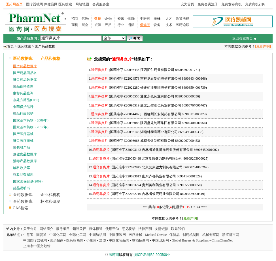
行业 (120, 25)
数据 (97, 19)
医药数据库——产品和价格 (36, 58)
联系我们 (178, 229)
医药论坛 (182, 25)
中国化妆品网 (119, 240)
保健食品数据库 (25, 154)
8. (98, 132)
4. (98, 96)
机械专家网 (210, 235)
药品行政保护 (23, 114)
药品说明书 (21, 188)
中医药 (145, 19)
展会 (85, 25)
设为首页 (187, 4)
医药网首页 (14, 4)
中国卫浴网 (161, 240)
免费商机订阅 (255, 4)
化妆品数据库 (23, 175)
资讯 (120, 19)
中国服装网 (117, 235)
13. (99, 176)
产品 (108, 25)
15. (99, 194)
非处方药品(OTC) (26, 100)
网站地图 (82, 4)
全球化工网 (77, 235)
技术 (168, 25)
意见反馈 (128, 229)
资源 (97, 25)
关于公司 (30, 229)
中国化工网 (57, 235)
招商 (74, 19)
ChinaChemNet (222, 240)
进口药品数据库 (25, 80)
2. (98, 79)
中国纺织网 (97, 235)
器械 (157, 19)
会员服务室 (100, 4)
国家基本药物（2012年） (31, 127)
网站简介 (46, 229)
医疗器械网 (34, 4)
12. (99, 167)
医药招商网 (74, 240)
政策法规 (182, 19)
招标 (131, 25)
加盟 (103, 240)
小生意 (91, 240)
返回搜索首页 (242, 38)
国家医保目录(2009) (28, 181)
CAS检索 (20, 208)
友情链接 (161, 229)
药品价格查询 (23, 86)
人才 (168, 19)
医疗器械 (135, 235)
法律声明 (145, 229)
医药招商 (56, 240)
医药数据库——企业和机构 (36, 195)
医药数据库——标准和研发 (36, 201)
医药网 (114, 255)
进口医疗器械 (23, 141)
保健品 (145, 25)
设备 (157, 25)
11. (99, 158)
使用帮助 (112, 229)
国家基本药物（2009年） (31, 120)
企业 (108, 19)
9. (98, 141)
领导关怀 (79, 229)
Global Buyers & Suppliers (190, 240)
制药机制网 (190, 235)
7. (98, 123)
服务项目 (63, 229)
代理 (85, 19)
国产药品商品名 (25, 73)
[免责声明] (263, 46)
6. (98, 114)
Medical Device (156, 235)
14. (99, 185)
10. (99, 150)
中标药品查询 (23, 93)
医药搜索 (65, 4)
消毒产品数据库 (25, 161)
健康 (131, 19)
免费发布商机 (231, 4)
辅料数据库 (21, 168)
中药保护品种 (23, 107)
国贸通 (41, 235)
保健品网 (51, 4)
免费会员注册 (208, 4)
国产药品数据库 (25, 66)
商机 (74, 25)
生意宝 (28, 235)
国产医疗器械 (23, 134)
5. (98, 105)
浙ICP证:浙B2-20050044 (152, 255)
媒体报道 (96, 229)
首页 (10, 46)
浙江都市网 (230, 235)
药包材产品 (21, 147)
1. (98, 70)
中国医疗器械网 (35, 240)
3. (98, 88)
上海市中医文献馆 (36, 246)
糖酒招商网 (140, 240)
